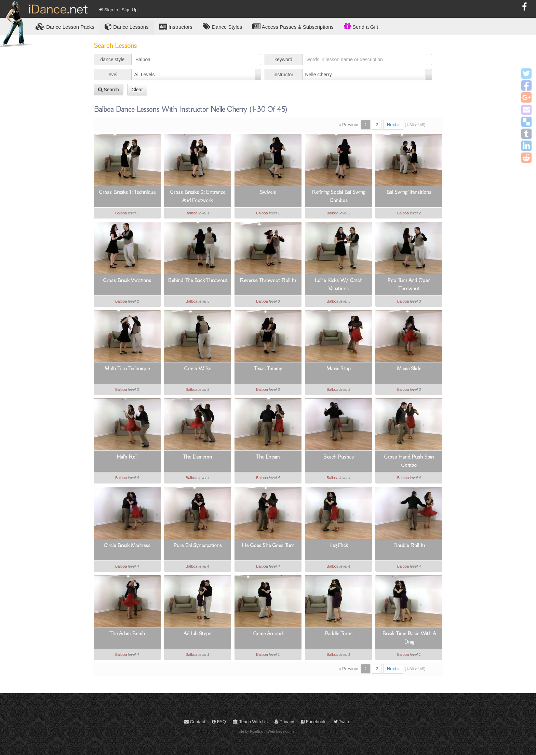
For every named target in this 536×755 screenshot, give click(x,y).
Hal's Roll (127, 457)
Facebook (313, 721)
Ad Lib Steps (197, 634)
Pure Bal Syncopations (197, 545)
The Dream (268, 457)
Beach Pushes (338, 457)
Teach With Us (250, 721)
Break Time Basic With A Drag (409, 638)
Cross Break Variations (127, 280)
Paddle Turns (338, 634)
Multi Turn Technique (127, 369)
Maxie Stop (338, 369)
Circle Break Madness (127, 545)
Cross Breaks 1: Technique (127, 192)
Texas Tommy (268, 369)
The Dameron (197, 457)
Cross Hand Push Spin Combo (409, 461)
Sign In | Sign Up (118, 9)
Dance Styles (222, 26)
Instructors (175, 26)
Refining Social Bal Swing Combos (338, 196)
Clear (137, 89)
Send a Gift (361, 26)
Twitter (343, 721)
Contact (194, 721)
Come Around (268, 634)
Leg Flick (338, 545)
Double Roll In (409, 545)
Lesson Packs (65, 26)
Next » (393, 124)
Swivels (268, 192)
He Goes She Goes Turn (268, 545)
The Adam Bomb (127, 634)
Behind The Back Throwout (197, 280)
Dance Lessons (127, 26)
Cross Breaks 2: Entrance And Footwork (197, 196)
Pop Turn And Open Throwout (408, 284)
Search (108, 89)
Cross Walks (197, 369)
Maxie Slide (409, 369)
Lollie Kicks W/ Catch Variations (338, 284)
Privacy (284, 721)
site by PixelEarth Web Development (268, 731)
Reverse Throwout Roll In (268, 280)
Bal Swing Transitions (408, 192)
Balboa (121, 213)
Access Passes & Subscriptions (292, 26)
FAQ (219, 721)
